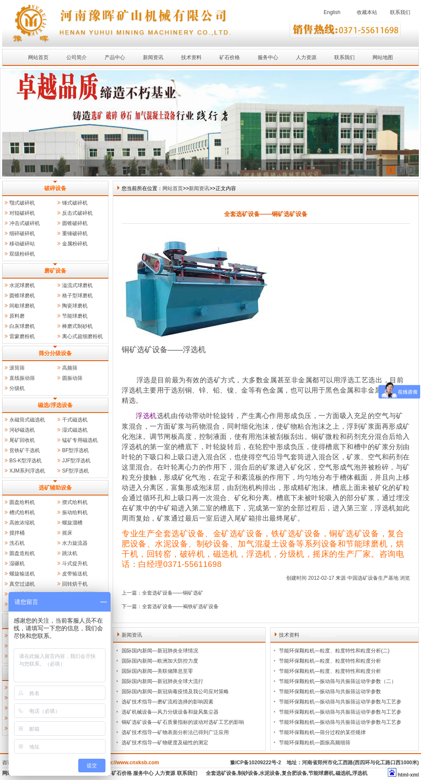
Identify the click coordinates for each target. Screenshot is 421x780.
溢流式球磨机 (77, 285)
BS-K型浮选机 (25, 461)
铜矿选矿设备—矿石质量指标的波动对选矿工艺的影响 (183, 722)
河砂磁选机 (22, 430)
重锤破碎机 (75, 233)
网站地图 (383, 57)
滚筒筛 (17, 368)
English (332, 12)
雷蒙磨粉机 (22, 336)
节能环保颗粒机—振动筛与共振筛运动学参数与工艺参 (340, 702)
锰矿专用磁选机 (80, 440)
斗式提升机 (75, 563)
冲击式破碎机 (24, 223)
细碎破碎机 (22, 233)
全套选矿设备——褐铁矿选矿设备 (180, 606)
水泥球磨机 (22, 285)
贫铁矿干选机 (24, 450)
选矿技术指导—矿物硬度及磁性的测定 (165, 743)
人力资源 (306, 57)
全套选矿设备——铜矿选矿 (172, 593)
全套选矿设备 (221, 773)
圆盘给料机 (22, 502)
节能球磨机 (75, 316)
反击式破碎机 (77, 213)
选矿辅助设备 (55, 487)
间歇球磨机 (22, 306)
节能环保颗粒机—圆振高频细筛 (314, 743)
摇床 (67, 533)
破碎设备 (55, 188)
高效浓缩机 (22, 523)
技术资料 (191, 57)
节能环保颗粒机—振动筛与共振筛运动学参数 (330, 692)
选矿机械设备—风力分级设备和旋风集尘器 (170, 712)
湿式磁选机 (75, 430)
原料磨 (17, 316)
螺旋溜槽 (72, 523)
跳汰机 (69, 553)
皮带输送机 (75, 574)
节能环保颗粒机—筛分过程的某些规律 (322, 732)
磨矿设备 (55, 271)
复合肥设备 (294, 773)
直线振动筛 (22, 378)
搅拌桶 (17, 533)
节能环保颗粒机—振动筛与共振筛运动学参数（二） (337, 681)
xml (414, 775)
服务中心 (268, 57)
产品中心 (115, 57)
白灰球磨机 (22, 326)
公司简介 (76, 57)
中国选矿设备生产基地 (372, 578)
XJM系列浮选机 (27, 471)
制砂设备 (248, 773)
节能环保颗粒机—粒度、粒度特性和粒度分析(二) (334, 651)
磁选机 (343, 773)
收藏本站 (367, 12)
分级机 (17, 388)
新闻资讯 (153, 57)
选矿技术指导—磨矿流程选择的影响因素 (167, 702)
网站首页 (38, 57)
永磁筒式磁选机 (27, 420)
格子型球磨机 (77, 296)
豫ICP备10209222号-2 (255, 763)
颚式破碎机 (22, 203)
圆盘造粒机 (22, 553)
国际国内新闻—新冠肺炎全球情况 (160, 651)
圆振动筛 (72, 378)
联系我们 (400, 12)
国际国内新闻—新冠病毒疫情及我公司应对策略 (175, 692)
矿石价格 (229, 57)
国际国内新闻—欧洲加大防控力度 (160, 661)
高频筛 (69, 368)
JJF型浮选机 (76, 461)
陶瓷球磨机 (75, 306)
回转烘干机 (75, 584)
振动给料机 (75, 512)
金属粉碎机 (75, 244)
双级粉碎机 (22, 254)
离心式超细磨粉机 (82, 336)
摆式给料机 (75, 502)
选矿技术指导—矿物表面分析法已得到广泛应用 (175, 732)
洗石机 (17, 543)
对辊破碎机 (22, 213)
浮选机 (132, 390)
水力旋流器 (75, 543)
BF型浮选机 (75, 450)
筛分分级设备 (55, 353)
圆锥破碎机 (75, 223)
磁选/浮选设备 (55, 405)
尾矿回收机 (22, 440)
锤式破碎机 (75, 203)
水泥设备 (269, 773)
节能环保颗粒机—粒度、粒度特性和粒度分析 (330, 661)
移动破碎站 (22, 244)
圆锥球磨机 (22, 296)
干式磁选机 (75, 420)
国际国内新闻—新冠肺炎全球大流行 (162, 681)
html (403, 775)
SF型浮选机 (75, 471)
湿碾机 (17, 563)
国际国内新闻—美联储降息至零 (157, 671)
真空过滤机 (22, 584)
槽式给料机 (22, 512)
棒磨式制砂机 (77, 326)
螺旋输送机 (22, 574)
